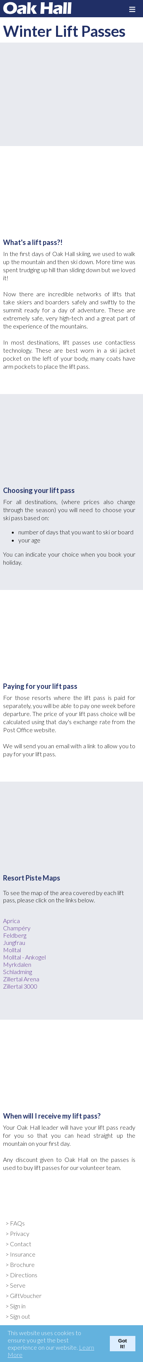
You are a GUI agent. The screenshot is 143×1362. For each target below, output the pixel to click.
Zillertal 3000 (20, 986)
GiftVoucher (26, 1295)
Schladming (17, 971)
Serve (18, 1285)
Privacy (19, 1233)
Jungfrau (14, 942)
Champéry (17, 928)
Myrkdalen (17, 964)
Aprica (11, 920)
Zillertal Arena (21, 978)
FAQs (17, 1223)
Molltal (12, 949)
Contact (20, 1243)
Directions (23, 1274)
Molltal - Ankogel (24, 957)
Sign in (18, 1305)
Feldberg (14, 935)
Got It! (122, 1343)
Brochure (22, 1264)
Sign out (20, 1316)
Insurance (22, 1254)
